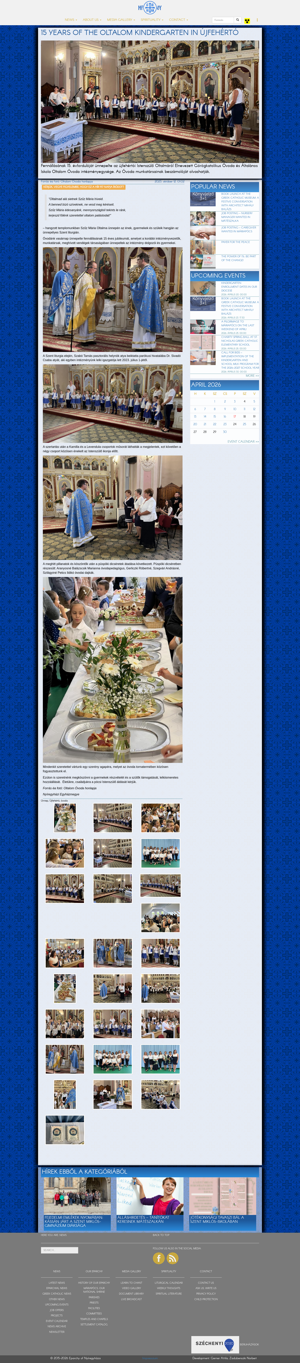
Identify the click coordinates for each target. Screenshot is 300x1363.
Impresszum (150, 1358)
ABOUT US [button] (92, 20)
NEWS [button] (71, 20)
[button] (257, 20)
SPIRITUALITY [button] (152, 20)
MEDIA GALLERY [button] (121, 20)
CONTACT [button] (178, 20)
